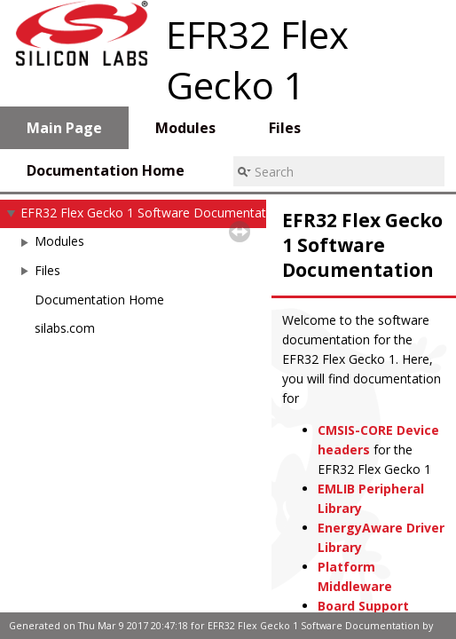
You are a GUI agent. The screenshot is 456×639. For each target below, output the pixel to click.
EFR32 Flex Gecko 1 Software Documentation (152, 212)
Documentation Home (99, 299)
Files (47, 270)
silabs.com (65, 328)
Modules (59, 241)
